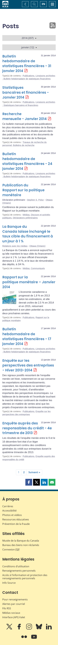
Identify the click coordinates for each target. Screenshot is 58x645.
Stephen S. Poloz (35, 200)
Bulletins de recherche (23, 145)
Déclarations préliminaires (25, 218)
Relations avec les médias (15, 246)
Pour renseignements (15, 599)
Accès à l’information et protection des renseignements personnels (24, 576)
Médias (26, 215)
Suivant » (34, 472)
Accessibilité (9, 510)
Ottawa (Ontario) (37, 246)
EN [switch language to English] (43, 4)
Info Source (9, 582)
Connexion (11, 549)
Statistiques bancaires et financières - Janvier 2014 (25, 92)
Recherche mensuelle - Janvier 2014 (24, 116)
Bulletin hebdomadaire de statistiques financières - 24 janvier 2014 (27, 161)
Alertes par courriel (13, 604)
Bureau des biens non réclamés (20, 545)
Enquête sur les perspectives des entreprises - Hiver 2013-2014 (28, 365)
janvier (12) (29, 47)
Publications (28, 75)
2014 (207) (29, 38)
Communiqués (38, 268)
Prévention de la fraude (16, 524)
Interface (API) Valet (13, 617)
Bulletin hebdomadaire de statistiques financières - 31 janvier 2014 (26, 63)
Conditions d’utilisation (15, 566)
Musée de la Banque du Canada (20, 540)
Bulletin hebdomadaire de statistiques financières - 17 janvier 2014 (26, 336)
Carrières (7, 506)
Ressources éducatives (15, 519)
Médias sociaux (11, 612)
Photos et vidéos (12, 515)
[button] (28, 482)
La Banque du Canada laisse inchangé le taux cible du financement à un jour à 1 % (27, 234)
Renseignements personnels (19, 570)
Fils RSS (6, 608)
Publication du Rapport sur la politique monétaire (23, 190)
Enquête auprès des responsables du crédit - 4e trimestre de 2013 (27, 428)
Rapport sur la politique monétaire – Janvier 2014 (28, 282)
